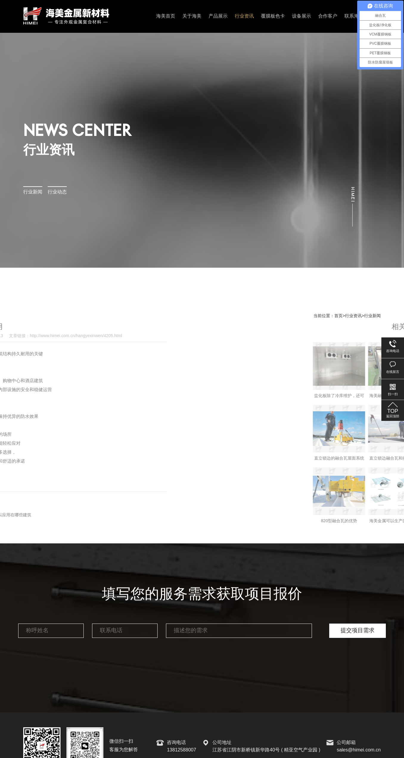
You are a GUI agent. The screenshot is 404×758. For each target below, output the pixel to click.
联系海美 (353, 16)
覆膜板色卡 (273, 16)
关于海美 (191, 16)
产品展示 (218, 16)
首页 (338, 316)
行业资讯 (244, 16)
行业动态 (57, 192)
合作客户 (327, 16)
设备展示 (301, 16)
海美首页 (165, 16)
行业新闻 (32, 192)
